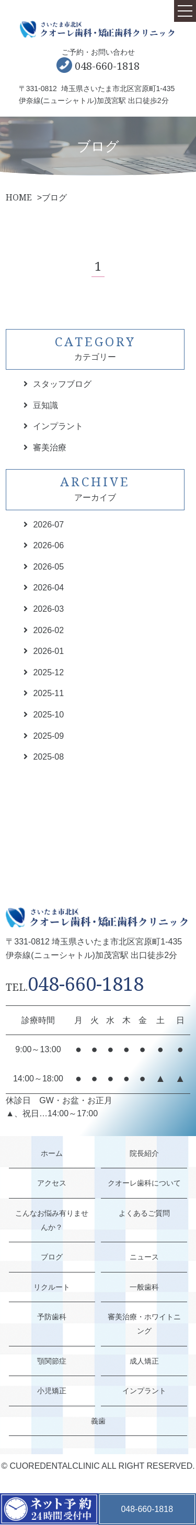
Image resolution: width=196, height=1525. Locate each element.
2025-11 (48, 693)
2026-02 (48, 630)
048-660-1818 (107, 66)
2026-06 (48, 545)
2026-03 (48, 608)
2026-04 (48, 587)
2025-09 (48, 736)
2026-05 (48, 566)
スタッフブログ (62, 384)
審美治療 (49, 447)
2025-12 (48, 672)
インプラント (58, 426)
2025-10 (48, 714)
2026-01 (48, 651)
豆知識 (45, 405)
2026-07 (48, 524)
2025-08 (48, 756)
